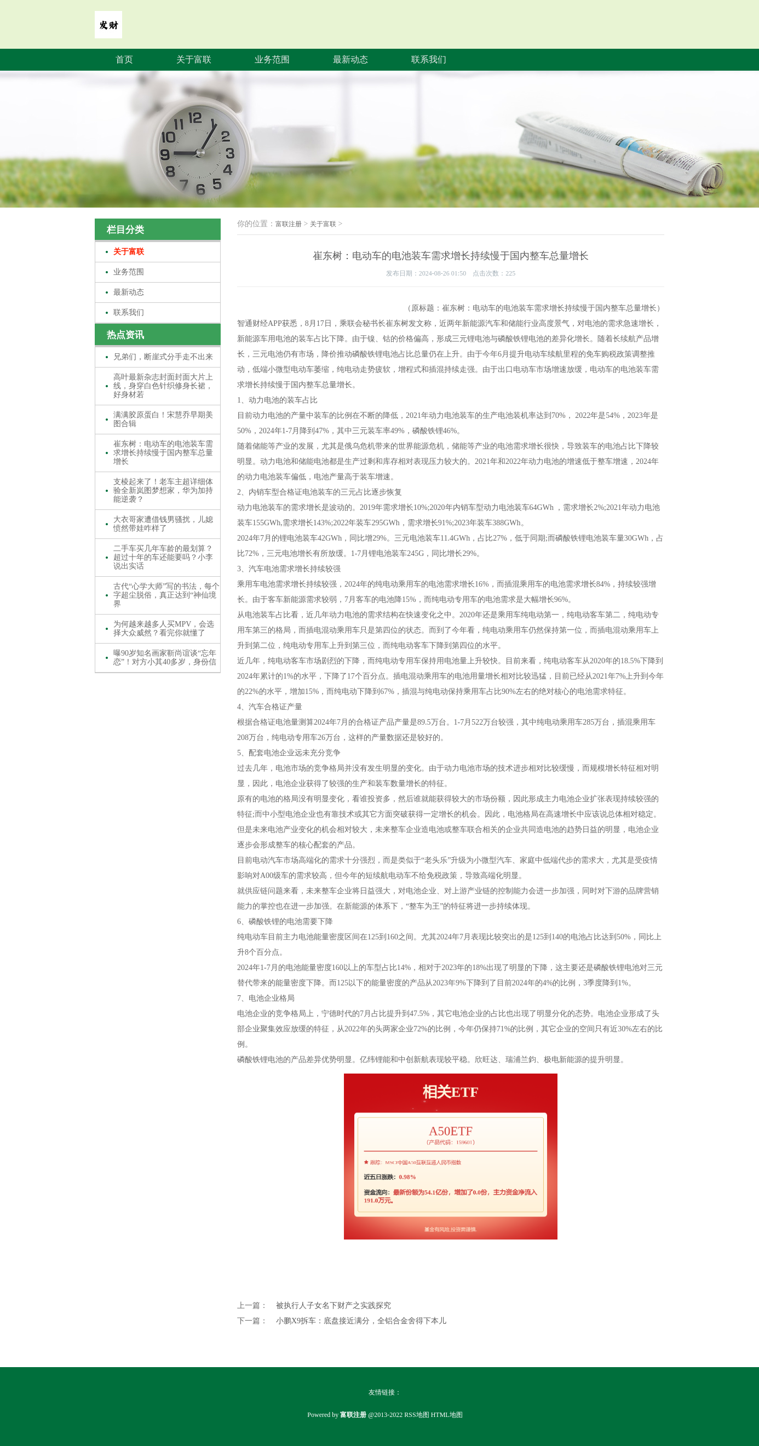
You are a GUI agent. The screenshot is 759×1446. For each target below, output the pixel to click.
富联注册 (288, 224)
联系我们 (428, 59)
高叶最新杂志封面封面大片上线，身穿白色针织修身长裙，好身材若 (163, 386)
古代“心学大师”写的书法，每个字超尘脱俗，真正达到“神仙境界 (166, 595)
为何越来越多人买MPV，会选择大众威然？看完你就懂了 (163, 628)
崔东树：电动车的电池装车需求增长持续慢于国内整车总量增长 (163, 453)
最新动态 (350, 59)
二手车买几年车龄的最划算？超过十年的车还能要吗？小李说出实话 (163, 557)
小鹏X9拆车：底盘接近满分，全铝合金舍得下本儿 (361, 1321)
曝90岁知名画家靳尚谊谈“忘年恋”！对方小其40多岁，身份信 (164, 657)
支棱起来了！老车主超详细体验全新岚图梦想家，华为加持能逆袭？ (163, 490)
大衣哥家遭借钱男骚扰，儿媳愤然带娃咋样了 (163, 523)
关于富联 (193, 59)
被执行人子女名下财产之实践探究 (333, 1305)
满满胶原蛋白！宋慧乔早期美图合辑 (163, 419)
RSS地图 (416, 1415)
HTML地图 (447, 1415)
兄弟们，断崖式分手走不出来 (163, 357)
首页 (124, 59)
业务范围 (272, 59)
